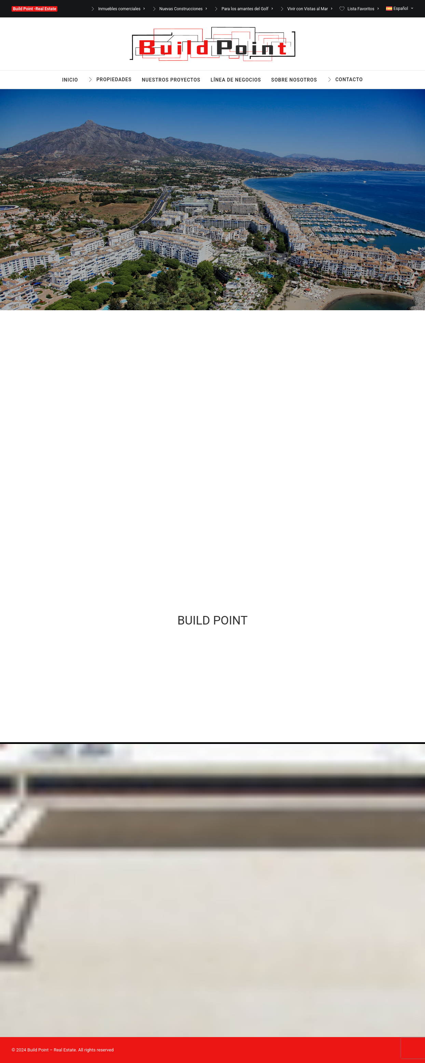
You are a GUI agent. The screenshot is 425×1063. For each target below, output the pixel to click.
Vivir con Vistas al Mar (309, 8)
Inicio (70, 80)
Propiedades (114, 79)
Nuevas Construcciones (183, 8)
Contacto (349, 79)
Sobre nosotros (294, 80)
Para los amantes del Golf (247, 8)
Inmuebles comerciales (121, 8)
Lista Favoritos (363, 8)
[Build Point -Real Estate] (212, 44)
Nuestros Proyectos (171, 80)
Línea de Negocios (235, 80)
